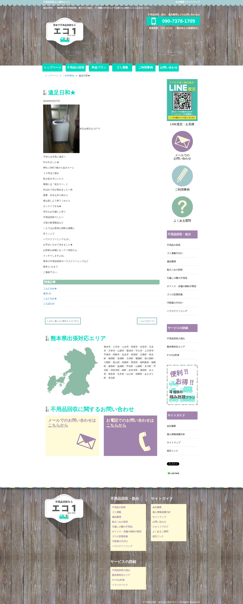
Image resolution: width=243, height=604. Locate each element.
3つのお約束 (173, 355)
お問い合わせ (169, 67)
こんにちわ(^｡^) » (147, 321)
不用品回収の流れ (176, 338)
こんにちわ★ (50, 288)
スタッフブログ (160, 526)
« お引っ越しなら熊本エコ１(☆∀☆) (63, 321)
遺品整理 (171, 261)
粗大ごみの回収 (175, 269)
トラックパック (120, 584)
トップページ (52, 67)
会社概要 (179, 2)
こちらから (58, 425)
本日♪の (47, 293)
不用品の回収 (75, 67)
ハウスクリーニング (177, 311)
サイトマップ (193, 2)
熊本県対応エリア (176, 346)
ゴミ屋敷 (122, 67)
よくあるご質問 (160, 531)
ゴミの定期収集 (175, 294)
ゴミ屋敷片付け (175, 253)
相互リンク (172, 450)
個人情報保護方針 (176, 434)
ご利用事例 (145, 67)
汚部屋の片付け (175, 302)
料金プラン (99, 67)
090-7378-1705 (173, 21)
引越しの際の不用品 (177, 278)
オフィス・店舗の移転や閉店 (181, 286)
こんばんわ (48, 303)
